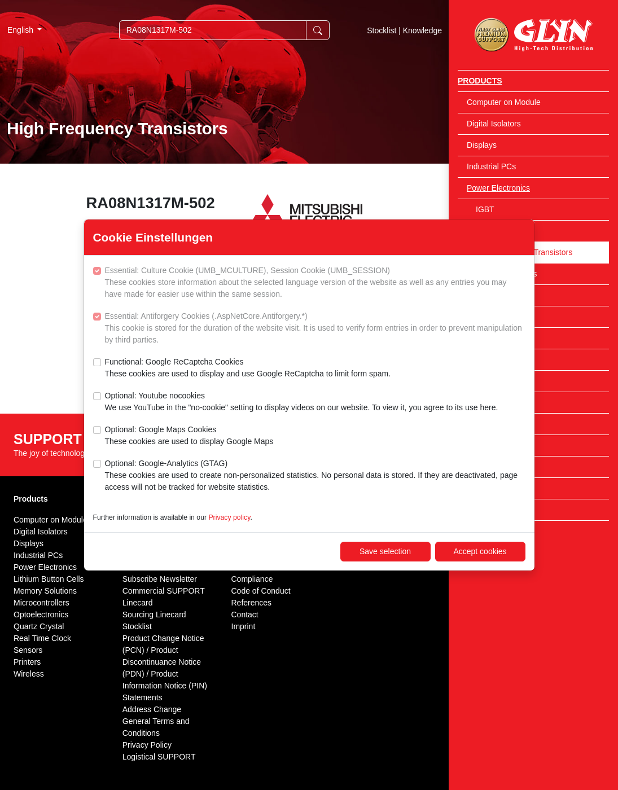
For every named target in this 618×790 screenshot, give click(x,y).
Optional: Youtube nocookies (301, 402)
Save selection (385, 551)
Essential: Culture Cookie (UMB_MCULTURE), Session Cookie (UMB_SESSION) (315, 283)
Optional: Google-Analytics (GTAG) (315, 476)
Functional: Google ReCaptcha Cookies (248, 368)
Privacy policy (229, 517)
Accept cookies (479, 551)
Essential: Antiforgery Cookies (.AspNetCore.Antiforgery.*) (315, 328)
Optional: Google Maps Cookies (189, 436)
